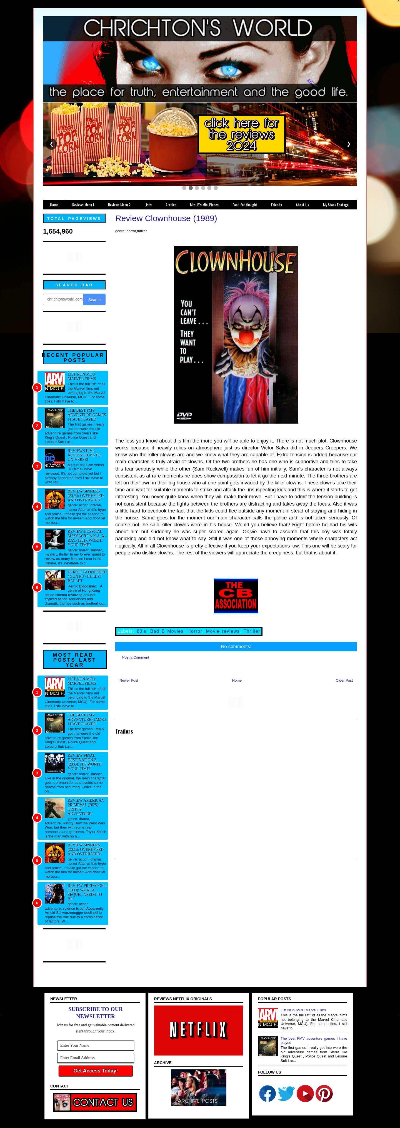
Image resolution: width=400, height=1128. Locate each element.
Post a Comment (135, 657)
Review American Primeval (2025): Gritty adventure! (86, 807)
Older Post (344, 680)
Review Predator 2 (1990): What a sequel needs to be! (87, 892)
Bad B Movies (167, 631)
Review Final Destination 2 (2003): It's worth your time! (85, 762)
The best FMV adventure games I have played (87, 414)
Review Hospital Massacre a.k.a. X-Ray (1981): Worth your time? (87, 538)
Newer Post (128, 680)
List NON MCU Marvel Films (82, 376)
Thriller (252, 631)
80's (141, 631)
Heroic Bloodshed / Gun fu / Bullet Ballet (87, 576)
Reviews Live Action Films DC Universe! (84, 455)
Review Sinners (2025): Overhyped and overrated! (86, 495)
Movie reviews (223, 631)
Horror (195, 631)
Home (237, 680)
